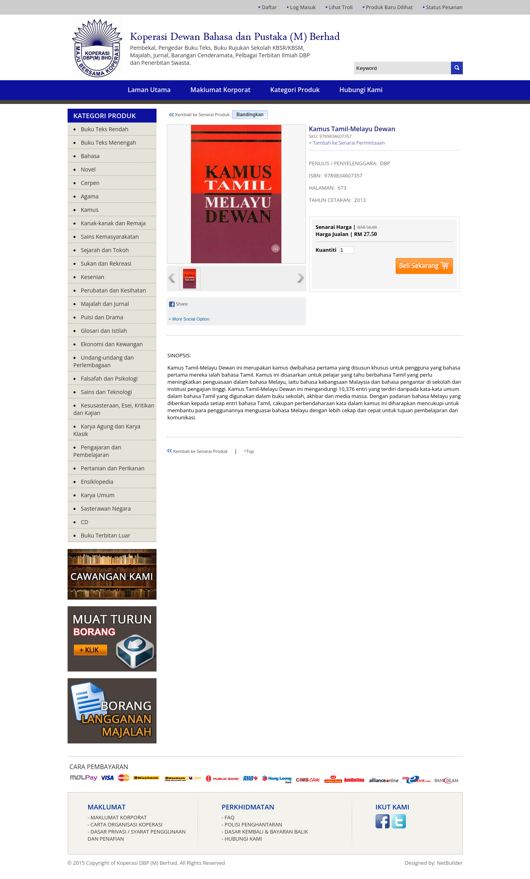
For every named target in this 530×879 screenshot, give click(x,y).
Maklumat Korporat (220, 89)
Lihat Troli (341, 7)
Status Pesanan (444, 7)
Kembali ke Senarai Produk (199, 114)
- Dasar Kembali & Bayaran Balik (265, 831)
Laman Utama (149, 89)
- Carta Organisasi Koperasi (125, 824)
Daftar (269, 7)
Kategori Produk (295, 89)
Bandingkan (250, 114)
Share (178, 304)
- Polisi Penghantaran (252, 824)
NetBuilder (449, 862)
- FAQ (228, 817)
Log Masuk (303, 7)
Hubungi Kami (361, 89)
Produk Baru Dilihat (389, 7)
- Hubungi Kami (242, 838)
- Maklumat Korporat (117, 817)
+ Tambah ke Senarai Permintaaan (347, 143)
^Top (249, 451)
